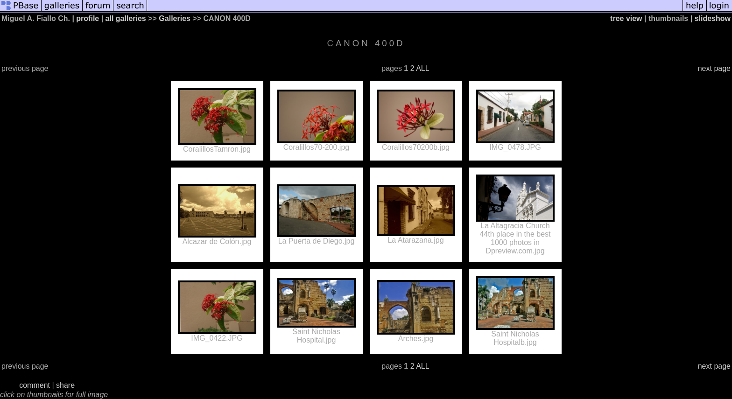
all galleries (126, 18)
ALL (422, 68)
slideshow (713, 18)
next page (714, 68)
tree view (626, 18)
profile (87, 18)
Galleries (174, 18)
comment (34, 385)
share (65, 385)
